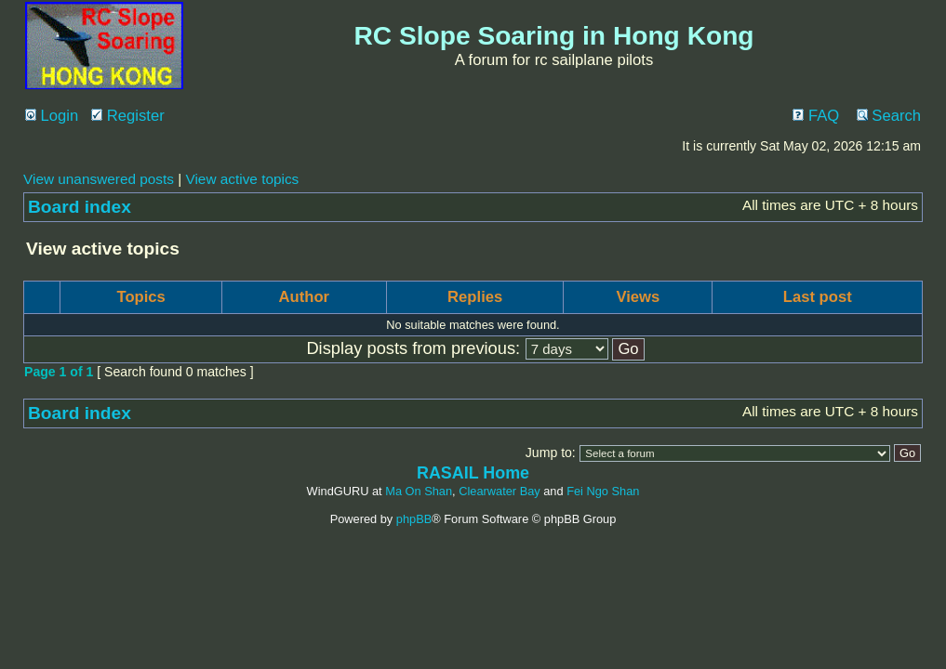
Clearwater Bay (499, 491)
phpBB (414, 519)
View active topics (242, 179)
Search (889, 116)
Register (128, 116)
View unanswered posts (98, 179)
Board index (79, 206)
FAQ (816, 116)
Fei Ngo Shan (602, 491)
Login (51, 116)
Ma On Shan (418, 491)
